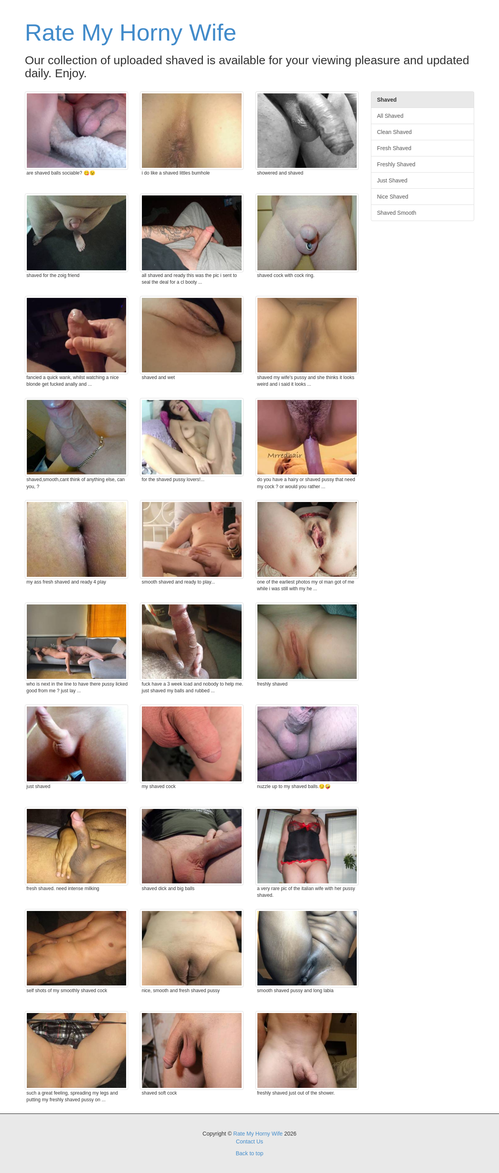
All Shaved (390, 116)
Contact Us (249, 1141)
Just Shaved (392, 180)
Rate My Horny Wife (130, 32)
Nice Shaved (392, 196)
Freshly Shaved (396, 164)
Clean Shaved (394, 132)
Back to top (249, 1153)
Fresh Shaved (394, 148)
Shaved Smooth (397, 213)
